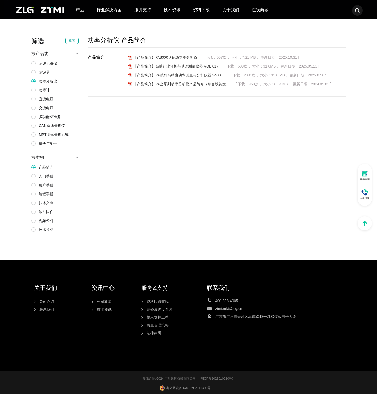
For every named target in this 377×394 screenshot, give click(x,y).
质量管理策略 (158, 325)
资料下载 (201, 10)
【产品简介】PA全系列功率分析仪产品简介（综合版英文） (181, 84)
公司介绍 (46, 301)
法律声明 (154, 333)
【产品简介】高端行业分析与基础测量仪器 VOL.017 (175, 66)
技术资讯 (172, 10)
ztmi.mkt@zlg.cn (228, 309)
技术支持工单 (158, 317)
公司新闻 (104, 301)
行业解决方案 (109, 10)
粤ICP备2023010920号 (216, 378)
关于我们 (230, 10)
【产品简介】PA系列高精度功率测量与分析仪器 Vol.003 (178, 75)
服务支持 (142, 10)
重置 (72, 41)
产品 (80, 10)
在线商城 (260, 10)
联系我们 (46, 309)
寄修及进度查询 (159, 309)
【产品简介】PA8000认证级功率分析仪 (165, 57)
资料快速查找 (158, 301)
